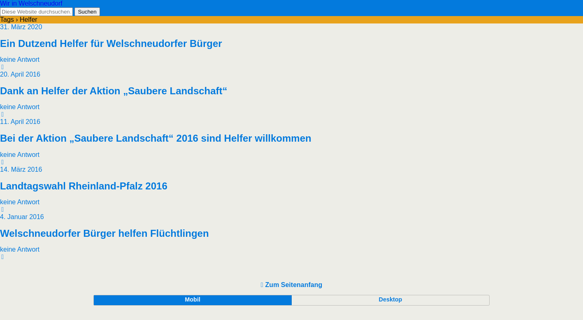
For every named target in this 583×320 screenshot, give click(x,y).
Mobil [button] (192, 299)
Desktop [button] (390, 299)
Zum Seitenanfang (294, 284)
